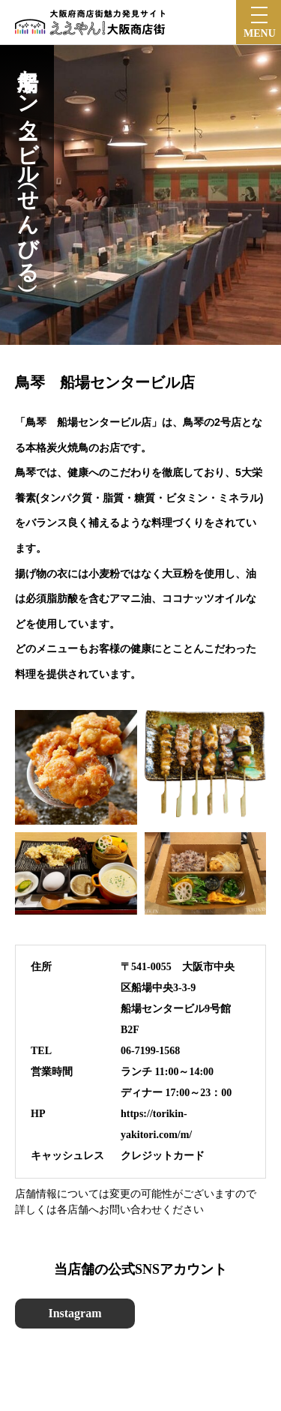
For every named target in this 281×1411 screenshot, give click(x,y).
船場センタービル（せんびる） (27, 164)
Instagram (74, 1313)
